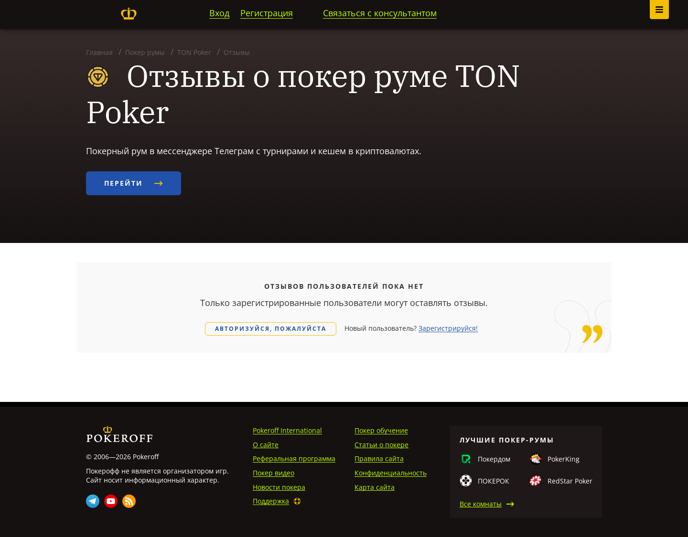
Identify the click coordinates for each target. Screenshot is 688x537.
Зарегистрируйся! (448, 328)
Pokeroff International (287, 430)
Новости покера (279, 487)
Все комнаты (481, 503)
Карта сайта (375, 487)
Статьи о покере (381, 444)
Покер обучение (381, 430)
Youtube (111, 501)
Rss (129, 501)
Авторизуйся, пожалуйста (270, 329)
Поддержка (271, 500)
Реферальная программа (294, 458)
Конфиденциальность (391, 472)
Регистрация (266, 13)
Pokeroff (128, 13)
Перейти (133, 183)
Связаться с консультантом (380, 13)
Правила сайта (379, 458)
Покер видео (273, 472)
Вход (219, 13)
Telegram (92, 501)
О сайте (266, 444)
